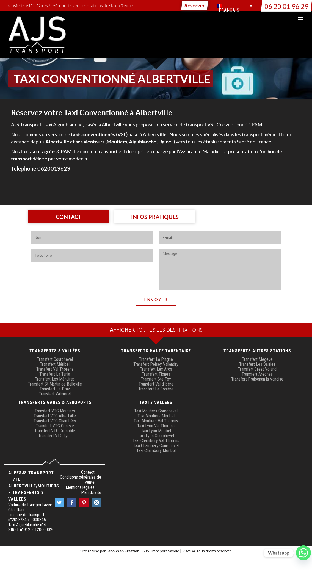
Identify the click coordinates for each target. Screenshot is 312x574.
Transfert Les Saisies (257, 364)
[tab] (68, 216)
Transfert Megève (257, 359)
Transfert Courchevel (55, 359)
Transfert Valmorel (55, 393)
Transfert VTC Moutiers (55, 411)
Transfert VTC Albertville (55, 415)
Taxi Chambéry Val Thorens (155, 440)
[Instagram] (96, 502)
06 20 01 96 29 (286, 6)
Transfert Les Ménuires (55, 379)
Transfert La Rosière (155, 389)
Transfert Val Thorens (54, 369)
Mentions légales (80, 487)
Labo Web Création (122, 550)
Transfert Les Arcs (156, 369)
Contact (88, 472)
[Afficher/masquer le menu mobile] (301, 19)
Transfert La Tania (54, 374)
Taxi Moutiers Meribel (156, 415)
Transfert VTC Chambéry (55, 420)
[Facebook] (71, 502)
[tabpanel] (156, 273)
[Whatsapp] (303, 552)
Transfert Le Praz (55, 389)
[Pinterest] (84, 502)
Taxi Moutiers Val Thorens (156, 420)
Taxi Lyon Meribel (156, 430)
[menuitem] (234, 6)
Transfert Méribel (55, 364)
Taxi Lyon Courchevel (156, 435)
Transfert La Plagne (156, 359)
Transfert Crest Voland (257, 369)
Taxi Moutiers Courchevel (156, 411)
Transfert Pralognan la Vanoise (257, 379)
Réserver (194, 5)
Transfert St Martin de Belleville (55, 384)
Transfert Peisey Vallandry (155, 364)
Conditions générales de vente (80, 480)
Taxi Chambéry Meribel (156, 450)
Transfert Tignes (156, 374)
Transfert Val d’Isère (156, 384)
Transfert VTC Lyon (54, 435)
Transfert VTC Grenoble (54, 430)
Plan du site (91, 492)
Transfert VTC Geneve (55, 425)
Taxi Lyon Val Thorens (156, 425)
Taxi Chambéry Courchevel (156, 445)
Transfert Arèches (257, 374)
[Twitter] (59, 502)
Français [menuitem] (229, 10)
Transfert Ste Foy (156, 379)
